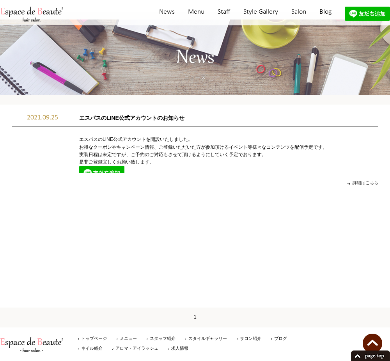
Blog (325, 12)
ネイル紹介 (92, 348)
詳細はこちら (365, 182)
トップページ (94, 338)
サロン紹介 (250, 338)
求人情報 (179, 348)
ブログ (280, 338)
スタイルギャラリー (207, 338)
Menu (196, 12)
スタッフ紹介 (163, 338)
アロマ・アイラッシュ (136, 348)
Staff (224, 12)
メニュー (128, 338)
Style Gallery (260, 12)
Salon (298, 12)
